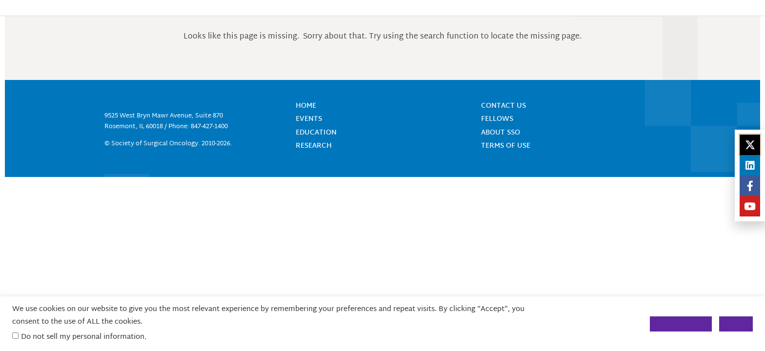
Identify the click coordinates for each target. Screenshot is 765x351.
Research (314, 146)
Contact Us (503, 106)
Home (306, 106)
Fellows (497, 119)
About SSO (500, 132)
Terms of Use (505, 146)
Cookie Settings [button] (681, 324)
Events (309, 119)
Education (316, 132)
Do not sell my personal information (82, 337)
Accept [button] (736, 324)
